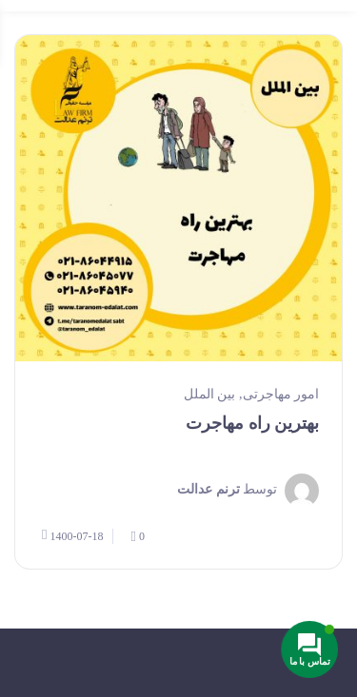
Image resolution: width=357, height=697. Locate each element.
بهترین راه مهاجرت (252, 423)
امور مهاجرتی (281, 394)
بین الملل (210, 394)
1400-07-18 (72, 535)
